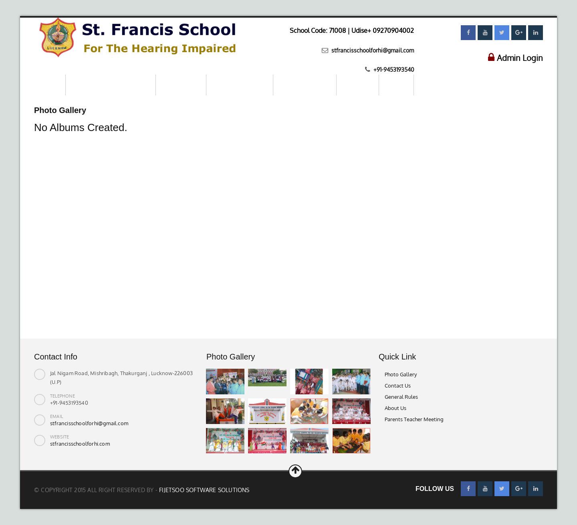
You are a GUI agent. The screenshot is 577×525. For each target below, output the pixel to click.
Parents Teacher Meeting (414, 419)
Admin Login (520, 57)
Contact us (436, 84)
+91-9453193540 (393, 69)
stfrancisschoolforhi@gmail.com (372, 50)
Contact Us (398, 385)
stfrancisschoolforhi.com (80, 443)
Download (358, 84)
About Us (395, 408)
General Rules (401, 397)
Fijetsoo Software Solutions (204, 490)
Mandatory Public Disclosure (110, 84)
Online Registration (239, 84)
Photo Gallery (401, 374)
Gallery (396, 84)
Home (49, 84)
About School (181, 84)
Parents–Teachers (304, 84)
